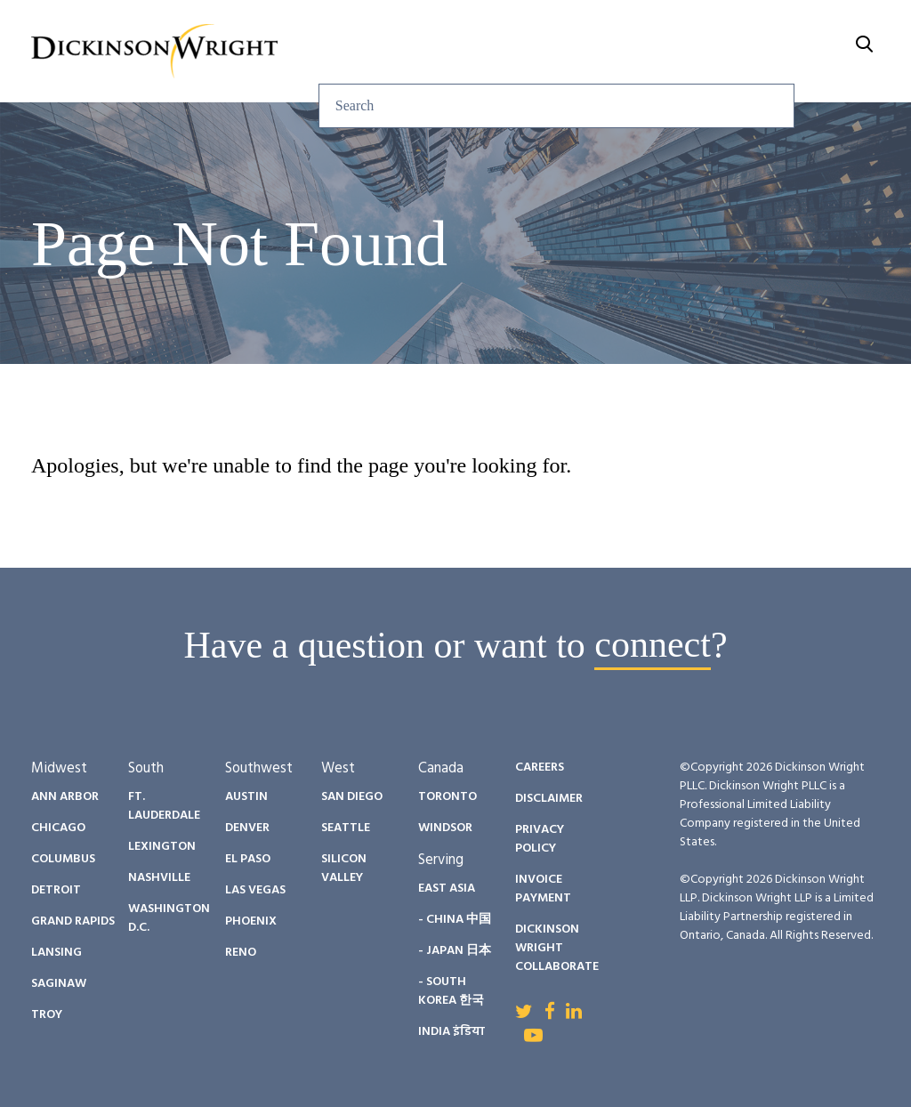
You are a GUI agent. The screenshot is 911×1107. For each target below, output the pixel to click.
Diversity (625, 29)
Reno (240, 952)
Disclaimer (549, 798)
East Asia (446, 888)
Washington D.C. (169, 918)
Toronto (447, 797)
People (521, 29)
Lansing (56, 952)
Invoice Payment (543, 889)
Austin (246, 797)
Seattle (345, 828)
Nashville (159, 878)
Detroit (56, 890)
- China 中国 (454, 919)
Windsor (445, 828)
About (832, 29)
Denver (247, 828)
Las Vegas (255, 890)
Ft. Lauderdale (164, 806)
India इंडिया (451, 1031)
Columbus (63, 859)
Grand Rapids (73, 921)
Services (315, 29)
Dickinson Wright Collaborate (557, 948)
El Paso (247, 859)
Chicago (58, 828)
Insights (422, 29)
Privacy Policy (539, 839)
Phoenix (251, 921)
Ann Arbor (65, 797)
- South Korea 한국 (451, 991)
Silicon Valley (344, 868)
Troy (46, 1015)
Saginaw (58, 983)
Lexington (162, 846)
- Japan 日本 (454, 950)
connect (652, 645)
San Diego (352, 797)
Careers (734, 29)
